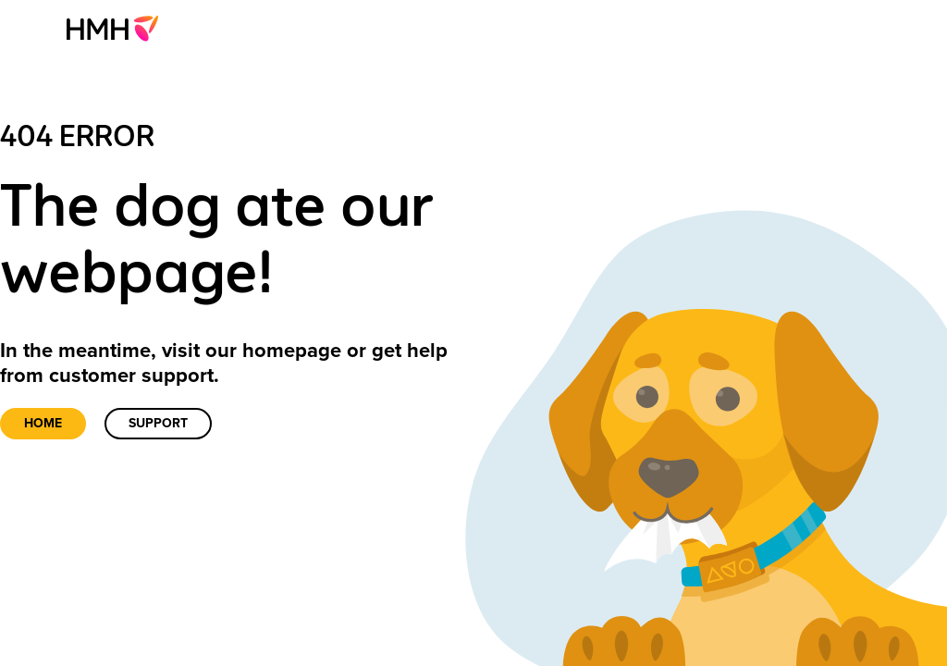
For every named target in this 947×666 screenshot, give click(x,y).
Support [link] (158, 423)
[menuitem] (118, 28)
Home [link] (43, 423)
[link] (118, 28)
